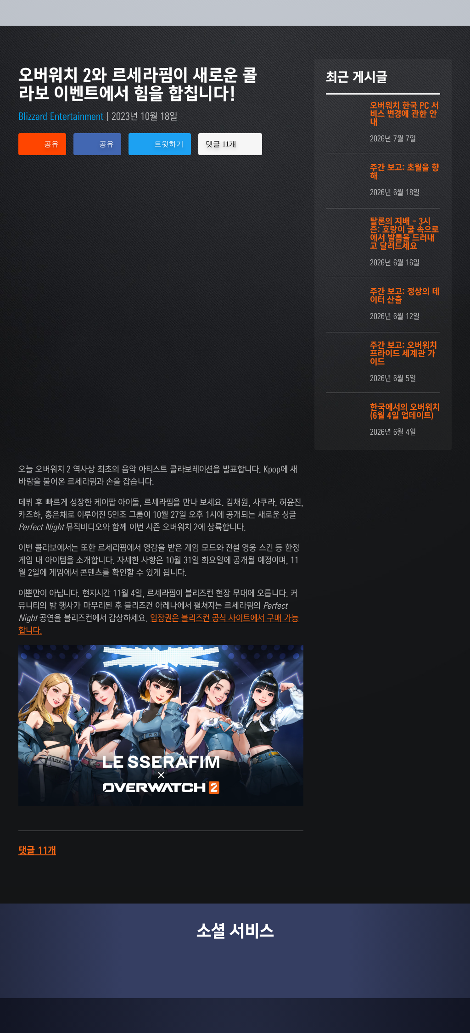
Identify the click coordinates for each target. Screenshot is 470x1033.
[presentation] (34, 23)
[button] (425, 24)
